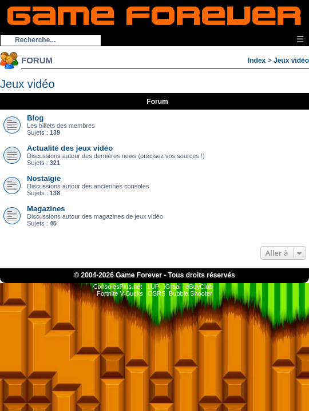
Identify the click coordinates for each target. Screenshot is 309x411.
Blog (35, 118)
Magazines (46, 208)
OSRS (156, 293)
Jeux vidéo (291, 61)
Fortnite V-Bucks (120, 293)
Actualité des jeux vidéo (70, 148)
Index (257, 61)
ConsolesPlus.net (117, 286)
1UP (153, 286)
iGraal (172, 286)
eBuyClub (199, 286)
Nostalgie (44, 178)
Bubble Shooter (190, 293)
